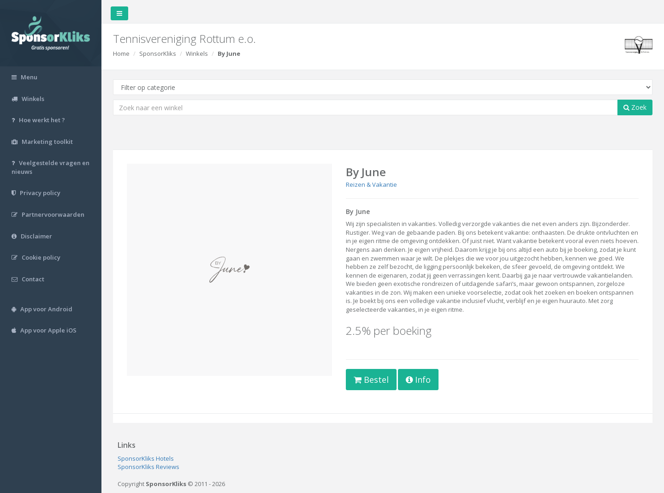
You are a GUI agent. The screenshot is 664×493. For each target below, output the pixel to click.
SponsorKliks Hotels (146, 458)
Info (418, 379)
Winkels (197, 53)
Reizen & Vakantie (371, 184)
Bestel (371, 379)
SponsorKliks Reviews (148, 467)
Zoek (634, 107)
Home (121, 53)
